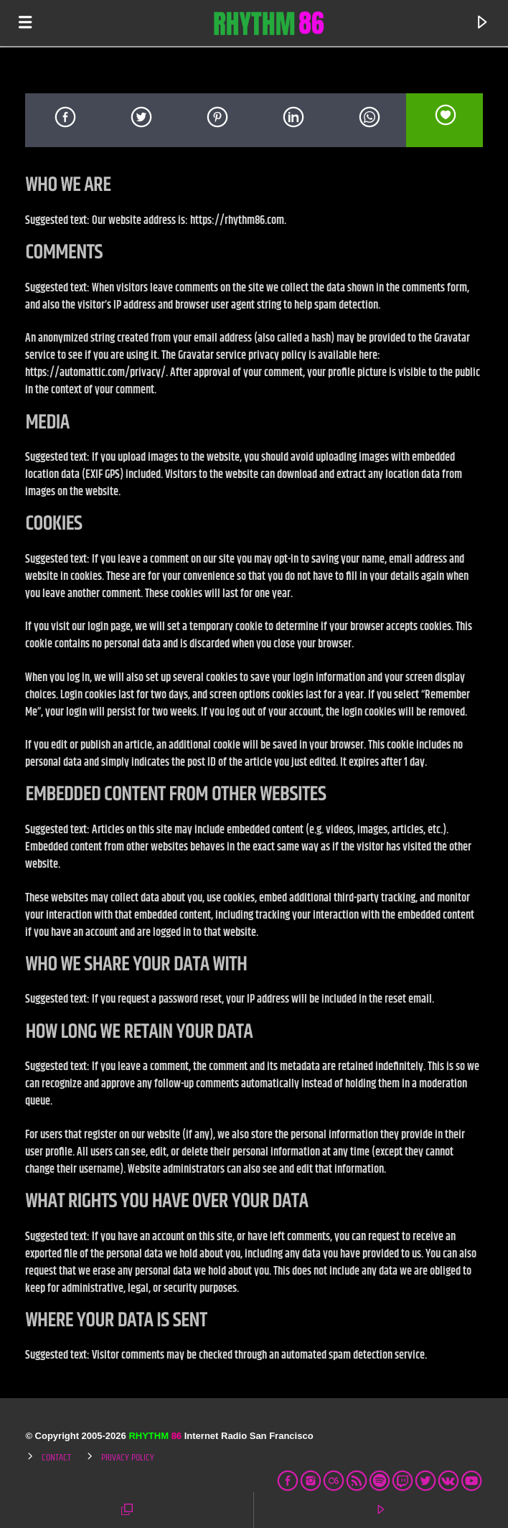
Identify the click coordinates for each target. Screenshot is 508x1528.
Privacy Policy (127, 1458)
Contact (56, 1458)
